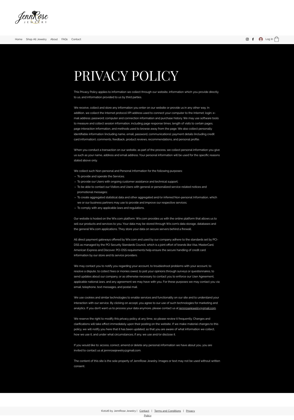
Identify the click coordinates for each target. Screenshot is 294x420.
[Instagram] (247, 39)
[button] (276, 39)
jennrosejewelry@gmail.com (197, 308)
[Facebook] (253, 39)
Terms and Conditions (167, 410)
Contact (144, 410)
